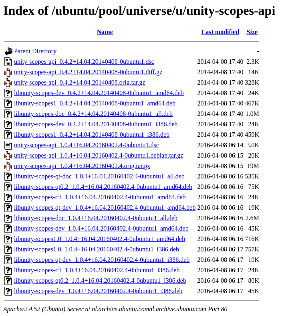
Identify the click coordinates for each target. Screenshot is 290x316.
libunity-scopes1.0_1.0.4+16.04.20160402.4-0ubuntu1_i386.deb (96, 249)
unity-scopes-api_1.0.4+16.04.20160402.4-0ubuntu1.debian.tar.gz (98, 155)
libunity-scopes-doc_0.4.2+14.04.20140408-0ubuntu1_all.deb (93, 113)
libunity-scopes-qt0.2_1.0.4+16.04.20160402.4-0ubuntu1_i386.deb (100, 280)
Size (252, 31)
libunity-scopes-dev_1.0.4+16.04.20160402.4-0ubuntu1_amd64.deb (101, 228)
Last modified (220, 31)
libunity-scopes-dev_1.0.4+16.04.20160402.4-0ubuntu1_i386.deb (98, 291)
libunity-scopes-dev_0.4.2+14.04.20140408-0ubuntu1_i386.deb (96, 124)
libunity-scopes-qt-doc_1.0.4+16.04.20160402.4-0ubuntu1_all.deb (99, 176)
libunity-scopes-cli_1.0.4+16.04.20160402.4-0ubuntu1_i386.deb (96, 270)
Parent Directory (35, 51)
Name (105, 31)
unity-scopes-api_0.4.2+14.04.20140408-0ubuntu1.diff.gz (88, 72)
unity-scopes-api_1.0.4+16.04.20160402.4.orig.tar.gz (82, 165)
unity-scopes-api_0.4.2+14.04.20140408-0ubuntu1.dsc (84, 61)
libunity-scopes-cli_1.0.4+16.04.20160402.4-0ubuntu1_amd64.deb (100, 197)
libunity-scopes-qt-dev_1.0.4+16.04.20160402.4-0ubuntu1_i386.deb (101, 259)
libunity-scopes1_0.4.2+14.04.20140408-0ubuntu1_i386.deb (91, 134)
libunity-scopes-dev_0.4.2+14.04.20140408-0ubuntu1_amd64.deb (99, 92)
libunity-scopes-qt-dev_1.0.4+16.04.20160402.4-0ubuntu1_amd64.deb (104, 207)
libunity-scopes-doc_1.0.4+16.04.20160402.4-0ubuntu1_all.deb (95, 218)
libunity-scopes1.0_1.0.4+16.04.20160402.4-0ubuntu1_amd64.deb (99, 238)
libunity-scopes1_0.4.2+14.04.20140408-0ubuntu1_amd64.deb (94, 103)
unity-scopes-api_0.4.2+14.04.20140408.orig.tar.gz (79, 82)
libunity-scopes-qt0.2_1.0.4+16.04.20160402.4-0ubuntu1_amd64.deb (103, 186)
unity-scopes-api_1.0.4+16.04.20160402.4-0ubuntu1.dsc (86, 145)
